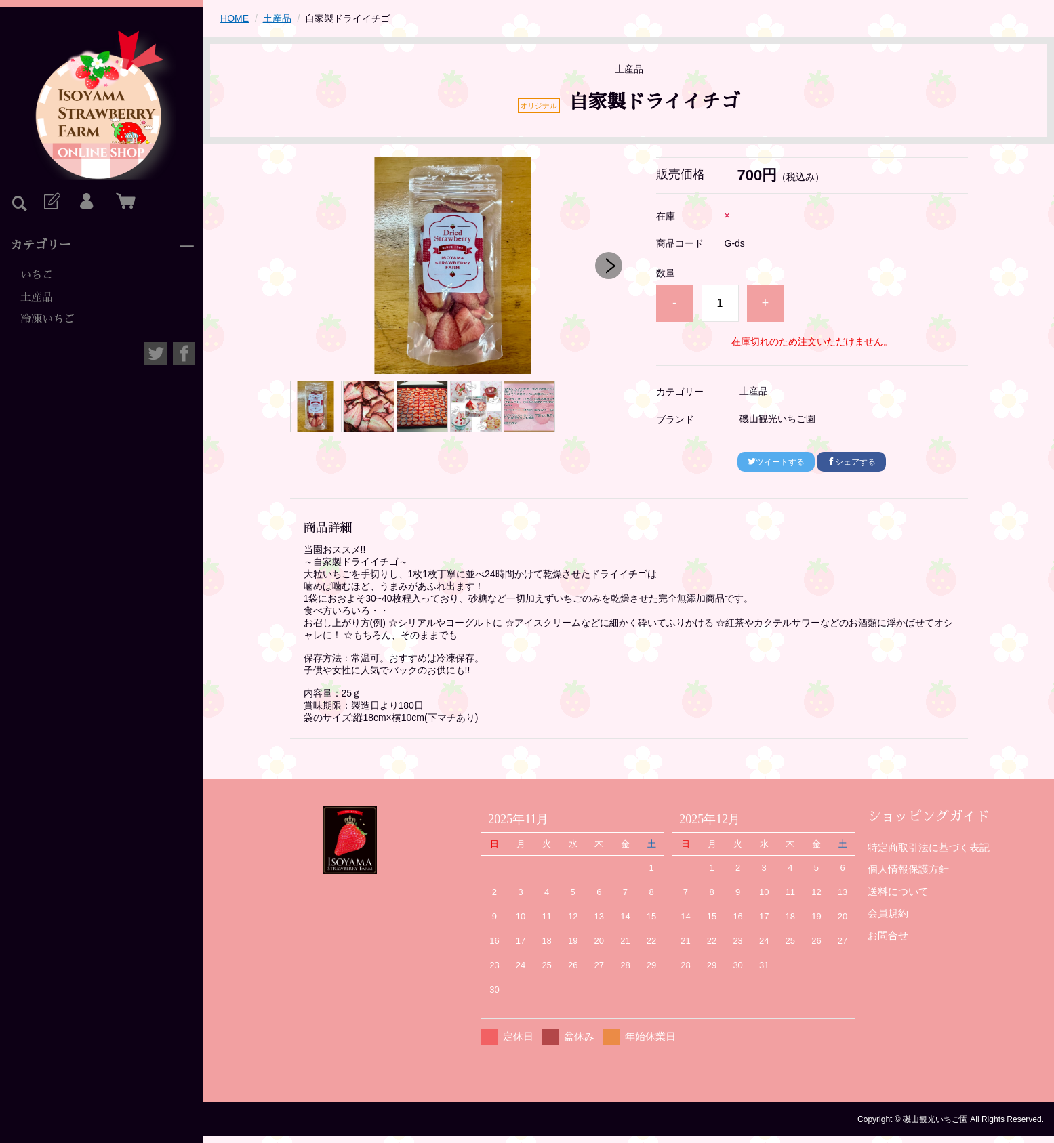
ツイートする (776, 462)
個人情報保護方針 (908, 869)
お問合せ (888, 935)
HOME (234, 18)
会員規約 (888, 913)
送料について (898, 891)
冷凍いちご (47, 319)
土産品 (36, 297)
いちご (36, 275)
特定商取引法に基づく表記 (929, 847)
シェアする (851, 462)
